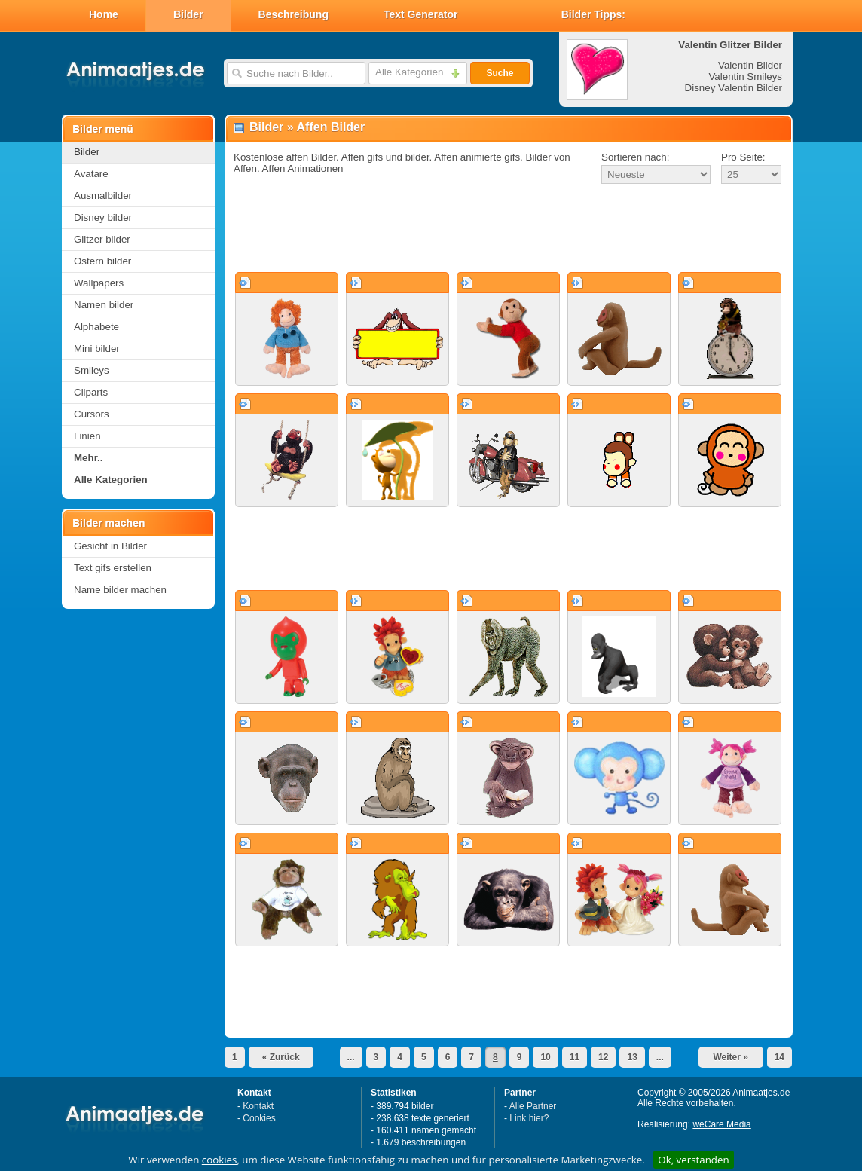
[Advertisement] (508, 229)
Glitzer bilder (102, 239)
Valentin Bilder (750, 65)
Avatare (91, 173)
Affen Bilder (331, 127)
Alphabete (96, 326)
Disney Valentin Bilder (733, 87)
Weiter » (730, 1057)
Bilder (188, 14)
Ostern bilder (102, 261)
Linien (87, 436)
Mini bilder (97, 348)
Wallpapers (99, 283)
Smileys (91, 370)
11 (574, 1057)
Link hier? (529, 1118)
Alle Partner (533, 1106)
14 (779, 1057)
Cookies (259, 1118)
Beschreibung (293, 14)
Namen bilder (103, 304)
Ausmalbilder (103, 195)
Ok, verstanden (693, 1159)
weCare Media (721, 1124)
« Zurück (281, 1057)
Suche (499, 73)
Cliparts (91, 392)
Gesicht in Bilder (110, 546)
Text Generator (421, 14)
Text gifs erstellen (112, 567)
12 (603, 1057)
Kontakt (258, 1106)
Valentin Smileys (745, 76)
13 (632, 1057)
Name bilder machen (120, 589)
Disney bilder (103, 217)
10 (545, 1057)
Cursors (91, 414)
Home (103, 14)
